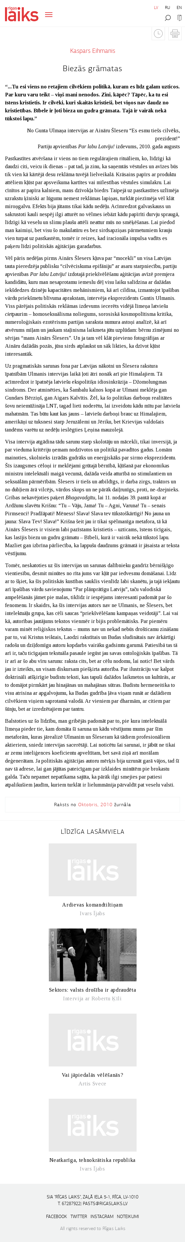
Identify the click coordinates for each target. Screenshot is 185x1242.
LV (156, 7)
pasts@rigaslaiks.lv (105, 1203)
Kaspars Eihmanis (92, 51)
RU (167, 7)
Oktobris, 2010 (95, 804)
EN (179, 7)
